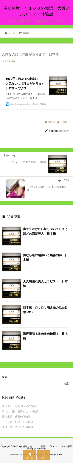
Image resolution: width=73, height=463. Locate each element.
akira (66, 130)
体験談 (26, 33)
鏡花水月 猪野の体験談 (16, 416)
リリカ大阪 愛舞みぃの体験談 (20, 411)
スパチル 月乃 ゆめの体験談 (19, 406)
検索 (4, 377)
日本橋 (63, 122)
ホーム (11, 33)
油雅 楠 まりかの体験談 (17, 426)
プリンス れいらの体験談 (17, 421)
